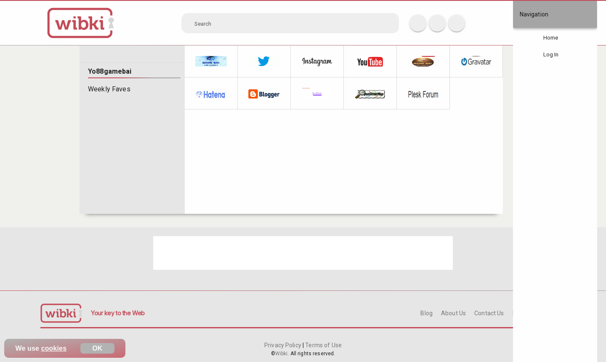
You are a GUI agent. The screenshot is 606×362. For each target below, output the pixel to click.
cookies (54, 348)
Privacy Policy (283, 345)
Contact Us (489, 313)
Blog (426, 313)
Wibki (281, 354)
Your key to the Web (118, 313)
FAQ (518, 313)
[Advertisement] (303, 253)
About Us (453, 313)
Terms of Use (323, 345)
